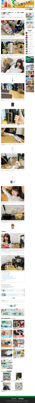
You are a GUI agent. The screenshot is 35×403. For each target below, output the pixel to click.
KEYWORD (21, 400)
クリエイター (5, 15)
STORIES (16, 400)
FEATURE (13, 400)
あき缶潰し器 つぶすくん (5, 273)
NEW (6, 400)
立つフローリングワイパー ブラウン (6, 277)
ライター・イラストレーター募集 (25, 400)
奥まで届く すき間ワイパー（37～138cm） (7, 276)
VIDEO (18, 400)
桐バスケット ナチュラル (5, 274)
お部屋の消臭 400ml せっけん (12, 229)
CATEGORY (8, 400)
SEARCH (33, 9)
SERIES (11, 400)
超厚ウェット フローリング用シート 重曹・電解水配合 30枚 (8, 278)
